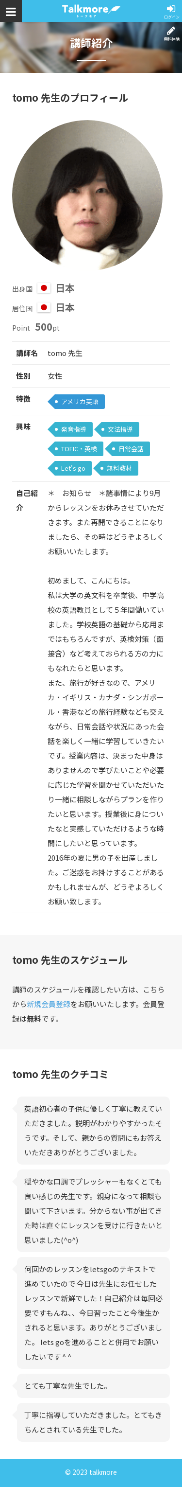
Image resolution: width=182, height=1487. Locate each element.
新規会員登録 (48, 1004)
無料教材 (119, 468)
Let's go (73, 468)
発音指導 (73, 429)
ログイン (171, 16)
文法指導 (120, 429)
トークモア (91, 11)
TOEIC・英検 (79, 448)
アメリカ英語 (80, 401)
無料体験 (171, 38)
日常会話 (131, 448)
